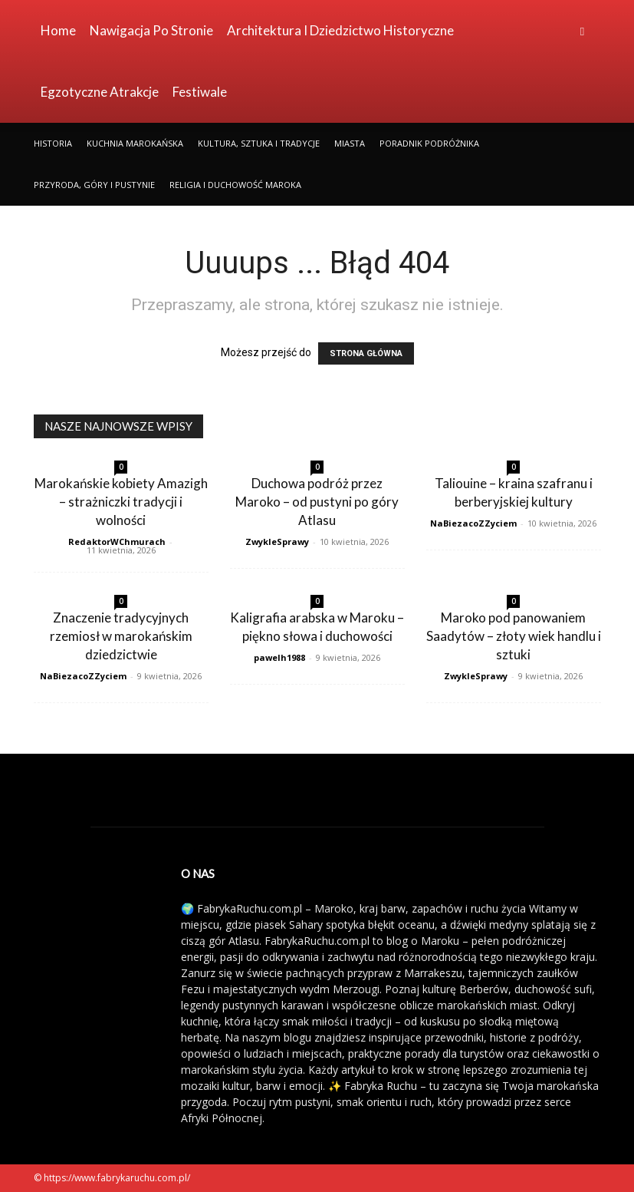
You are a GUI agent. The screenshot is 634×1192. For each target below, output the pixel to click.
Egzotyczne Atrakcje (100, 92)
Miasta (349, 143)
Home (58, 30)
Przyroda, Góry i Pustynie (94, 184)
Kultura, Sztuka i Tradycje (259, 143)
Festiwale (199, 92)
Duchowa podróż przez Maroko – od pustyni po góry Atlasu (317, 501)
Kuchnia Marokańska (135, 143)
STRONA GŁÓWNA (366, 353)
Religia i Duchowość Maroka (235, 184)
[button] (582, 31)
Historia (53, 143)
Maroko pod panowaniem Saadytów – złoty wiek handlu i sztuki (513, 635)
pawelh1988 (279, 657)
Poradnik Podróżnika (429, 143)
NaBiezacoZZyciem (473, 523)
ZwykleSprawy (277, 541)
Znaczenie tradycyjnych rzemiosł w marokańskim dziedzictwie (121, 635)
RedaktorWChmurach (117, 541)
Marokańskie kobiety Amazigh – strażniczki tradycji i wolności (121, 501)
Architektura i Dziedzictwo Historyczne (340, 30)
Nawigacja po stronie (151, 30)
